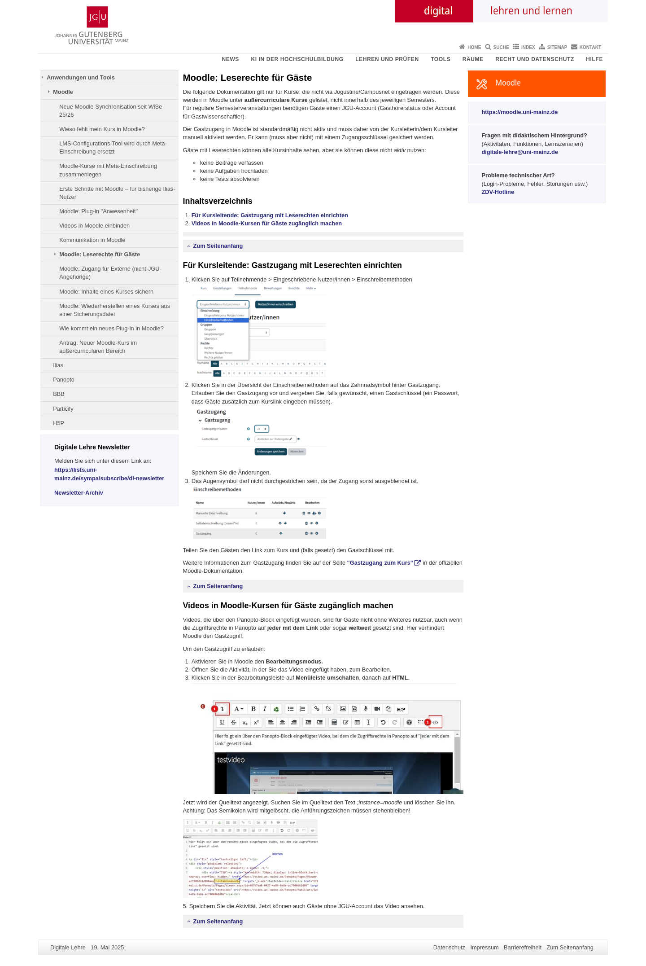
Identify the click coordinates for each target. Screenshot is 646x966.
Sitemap (557, 47)
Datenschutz (449, 947)
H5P (58, 423)
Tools (440, 59)
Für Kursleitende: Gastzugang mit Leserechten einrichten (270, 215)
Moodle (63, 91)
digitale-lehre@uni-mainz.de (520, 152)
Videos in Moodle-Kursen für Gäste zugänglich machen (267, 223)
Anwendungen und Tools (81, 77)
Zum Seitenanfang (218, 245)
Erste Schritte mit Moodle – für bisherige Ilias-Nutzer (117, 192)
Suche (501, 47)
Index (528, 47)
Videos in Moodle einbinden (94, 225)
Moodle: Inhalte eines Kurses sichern (106, 291)
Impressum (484, 947)
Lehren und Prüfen (387, 59)
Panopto (63, 379)
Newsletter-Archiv (78, 492)
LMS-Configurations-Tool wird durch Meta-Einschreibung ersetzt (113, 147)
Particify (63, 408)
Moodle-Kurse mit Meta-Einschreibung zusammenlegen (108, 169)
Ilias (58, 365)
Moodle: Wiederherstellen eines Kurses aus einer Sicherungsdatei (114, 310)
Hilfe (594, 59)
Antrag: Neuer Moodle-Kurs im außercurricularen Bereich (98, 346)
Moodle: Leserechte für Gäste (99, 254)
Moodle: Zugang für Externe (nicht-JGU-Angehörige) (110, 272)
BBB (59, 394)
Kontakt (590, 47)
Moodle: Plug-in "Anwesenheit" (98, 211)
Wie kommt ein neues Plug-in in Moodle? (111, 328)
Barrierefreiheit (522, 947)
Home (474, 47)
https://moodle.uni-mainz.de (520, 112)
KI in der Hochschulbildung (297, 59)
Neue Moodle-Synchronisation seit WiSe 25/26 (110, 110)
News (230, 59)
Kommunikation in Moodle (92, 240)
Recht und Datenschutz (534, 59)
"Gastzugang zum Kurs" (380, 562)
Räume (473, 59)
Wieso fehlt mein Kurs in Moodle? (102, 129)
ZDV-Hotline (498, 192)
